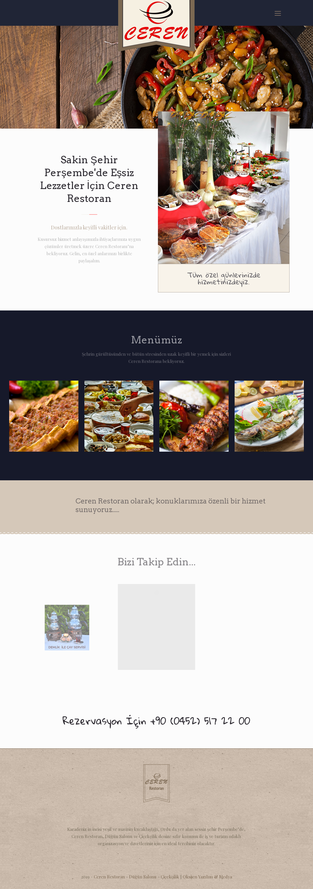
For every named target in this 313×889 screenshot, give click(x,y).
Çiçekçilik (170, 877)
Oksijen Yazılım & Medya (207, 877)
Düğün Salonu (143, 877)
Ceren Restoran (109, 877)
